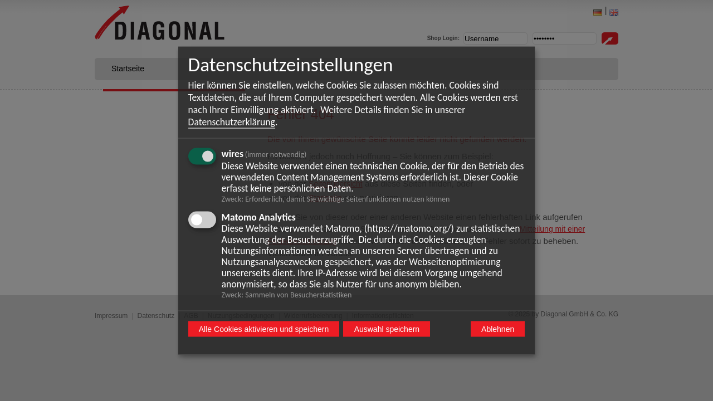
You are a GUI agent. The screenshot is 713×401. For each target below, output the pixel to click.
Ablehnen (497, 329)
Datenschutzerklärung (231, 122)
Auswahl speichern (387, 329)
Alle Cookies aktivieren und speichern (264, 329)
